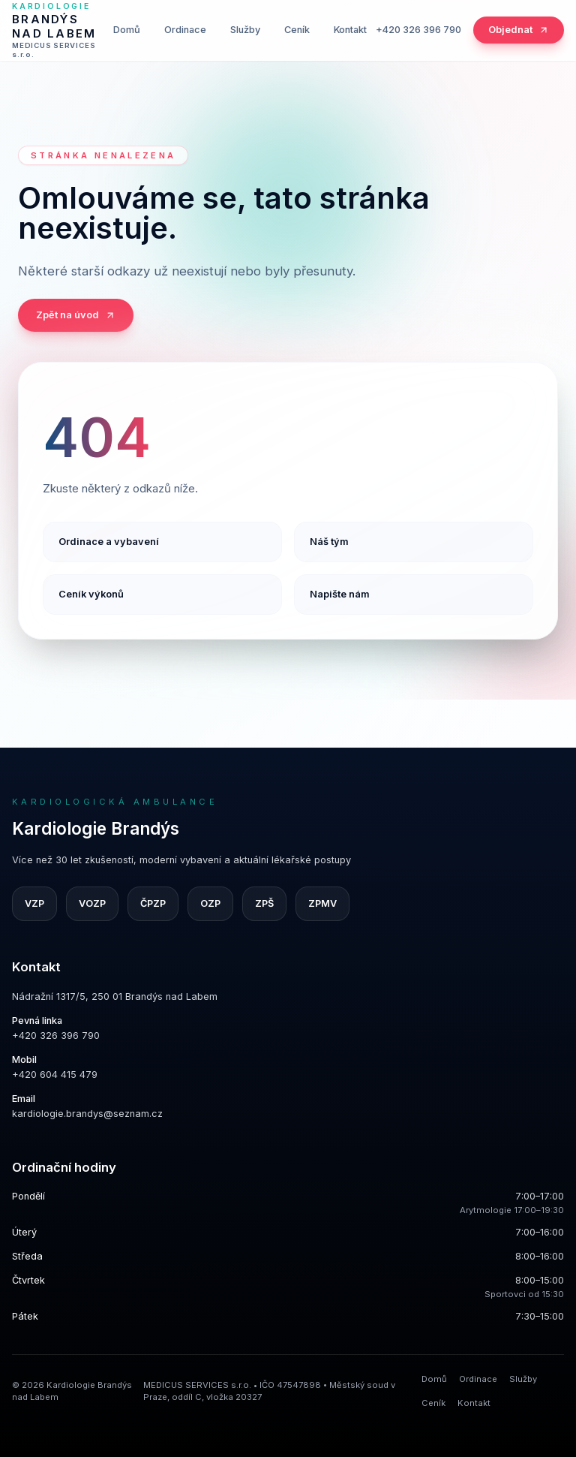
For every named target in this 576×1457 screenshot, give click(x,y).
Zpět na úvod (76, 315)
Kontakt (350, 29)
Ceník (297, 29)
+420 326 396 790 (418, 29)
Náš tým (329, 541)
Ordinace (185, 29)
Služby (245, 29)
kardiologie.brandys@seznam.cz (87, 1113)
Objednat (518, 29)
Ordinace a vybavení (108, 541)
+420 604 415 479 (55, 1074)
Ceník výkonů (91, 594)
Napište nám (340, 594)
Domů (126, 29)
